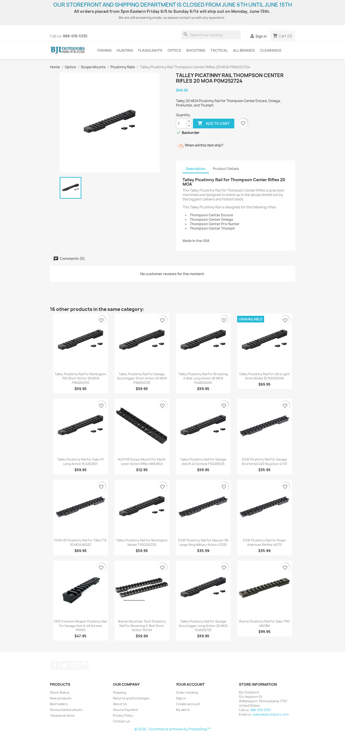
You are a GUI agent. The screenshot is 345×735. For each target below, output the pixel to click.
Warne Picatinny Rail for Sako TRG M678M (264, 623)
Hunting (125, 50)
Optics (174, 50)
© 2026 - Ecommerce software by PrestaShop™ (172, 729)
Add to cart (214, 123)
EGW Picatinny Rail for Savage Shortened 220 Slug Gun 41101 (264, 461)
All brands (244, 50)
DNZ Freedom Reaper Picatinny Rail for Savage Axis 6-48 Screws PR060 (80, 625)
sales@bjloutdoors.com (271, 714)
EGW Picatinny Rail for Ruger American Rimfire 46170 (264, 542)
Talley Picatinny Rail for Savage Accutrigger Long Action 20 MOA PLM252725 (203, 625)
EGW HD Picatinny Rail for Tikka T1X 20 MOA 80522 (80, 542)
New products (60, 698)
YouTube (74, 665)
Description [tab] (196, 168)
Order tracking (187, 692)
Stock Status (59, 692)
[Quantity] (181, 123)
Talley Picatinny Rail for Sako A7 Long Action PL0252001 (80, 461)
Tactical (219, 50)
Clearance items (62, 715)
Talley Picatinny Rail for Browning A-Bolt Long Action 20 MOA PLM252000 (203, 378)
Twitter (64, 665)
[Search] (211, 34)
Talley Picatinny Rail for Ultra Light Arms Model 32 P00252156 (264, 376)
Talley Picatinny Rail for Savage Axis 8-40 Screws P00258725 (203, 461)
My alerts (183, 710)
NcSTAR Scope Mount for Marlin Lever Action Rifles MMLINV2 (142, 461)
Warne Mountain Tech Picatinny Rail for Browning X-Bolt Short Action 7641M (142, 625)
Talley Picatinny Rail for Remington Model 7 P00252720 (142, 542)
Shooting (195, 50)
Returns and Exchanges (131, 698)
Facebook (54, 665)
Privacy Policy (123, 715)
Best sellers (59, 704)
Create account (188, 704)
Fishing (104, 50)
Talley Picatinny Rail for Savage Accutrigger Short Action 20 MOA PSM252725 (142, 378)
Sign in (181, 698)
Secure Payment (125, 710)
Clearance (271, 50)
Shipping (119, 692)
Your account (190, 684)
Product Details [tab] (226, 168)
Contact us (121, 721)
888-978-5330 (75, 36)
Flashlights (150, 50)
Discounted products (66, 710)
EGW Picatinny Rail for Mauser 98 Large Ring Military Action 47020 (203, 542)
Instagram (84, 665)
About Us (120, 704)
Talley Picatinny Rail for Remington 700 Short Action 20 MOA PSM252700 (80, 378)
